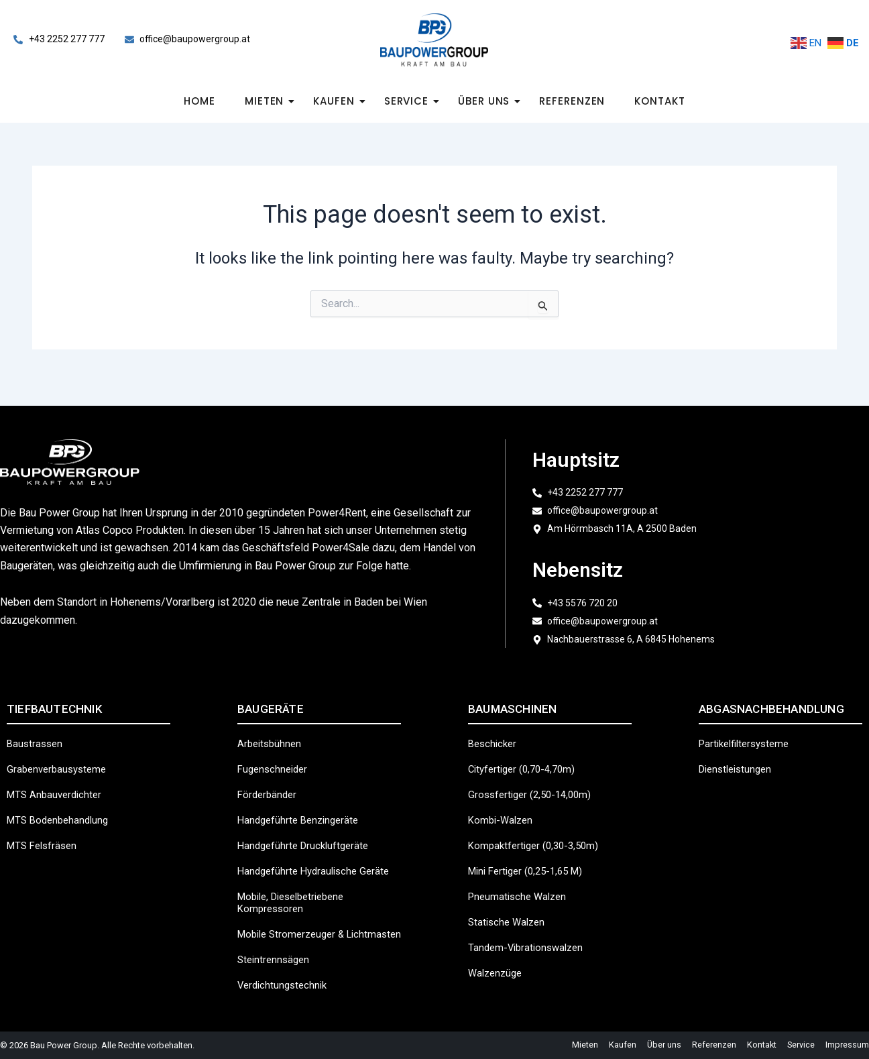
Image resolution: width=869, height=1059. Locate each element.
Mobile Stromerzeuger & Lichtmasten (295, 926)
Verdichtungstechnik (285, 983)
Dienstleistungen (738, 755)
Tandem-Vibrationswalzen (529, 934)
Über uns (488, 101)
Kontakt (659, 101)
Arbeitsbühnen (271, 730)
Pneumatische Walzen (520, 883)
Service (410, 101)
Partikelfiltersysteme (748, 730)
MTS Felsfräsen (44, 832)
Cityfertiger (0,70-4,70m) (525, 755)
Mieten (268, 101)
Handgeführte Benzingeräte (301, 806)
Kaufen (337, 101)
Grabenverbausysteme (60, 755)
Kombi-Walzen (502, 806)
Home (199, 101)
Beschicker (494, 730)
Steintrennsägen (275, 958)
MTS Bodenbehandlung (61, 806)
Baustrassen (36, 730)
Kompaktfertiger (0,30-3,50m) (537, 832)
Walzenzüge (497, 959)
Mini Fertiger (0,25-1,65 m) (530, 857)
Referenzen (572, 101)
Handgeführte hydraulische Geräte (317, 857)
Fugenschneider (274, 755)
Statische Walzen (509, 908)
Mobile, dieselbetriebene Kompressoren (297, 889)
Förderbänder (268, 781)
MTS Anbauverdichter (57, 781)
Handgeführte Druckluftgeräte (306, 832)
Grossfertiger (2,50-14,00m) (533, 781)
